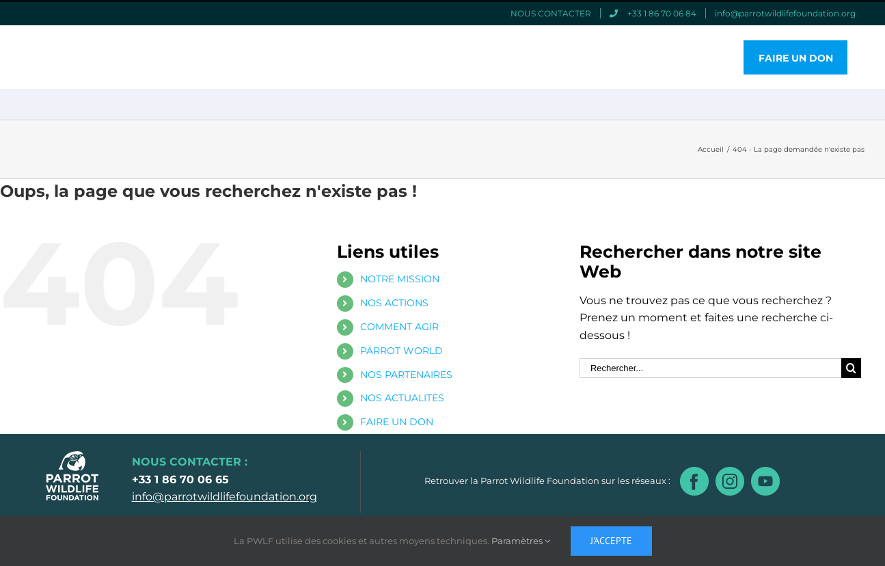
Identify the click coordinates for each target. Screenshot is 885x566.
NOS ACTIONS (394, 303)
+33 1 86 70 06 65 (180, 479)
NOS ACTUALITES (402, 398)
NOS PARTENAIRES (406, 374)
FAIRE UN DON (396, 422)
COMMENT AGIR (399, 327)
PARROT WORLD (401, 351)
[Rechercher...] (710, 368)
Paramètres (520, 540)
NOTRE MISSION (399, 279)
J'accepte (611, 541)
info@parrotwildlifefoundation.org (224, 496)
